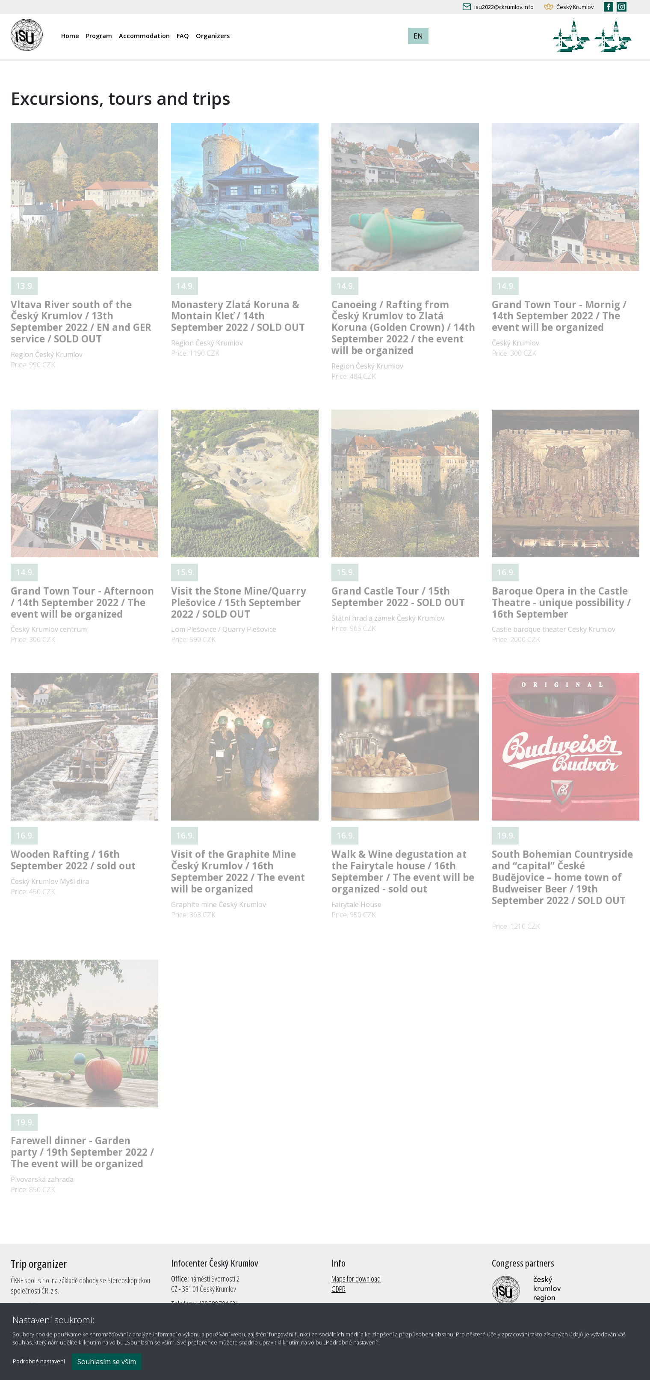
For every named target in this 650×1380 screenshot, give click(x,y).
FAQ (183, 36)
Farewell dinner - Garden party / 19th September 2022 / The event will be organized (82, 1152)
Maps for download (356, 1278)
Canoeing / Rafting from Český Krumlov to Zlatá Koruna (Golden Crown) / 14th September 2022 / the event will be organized (403, 327)
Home (70, 36)
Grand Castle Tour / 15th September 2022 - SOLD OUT (398, 596)
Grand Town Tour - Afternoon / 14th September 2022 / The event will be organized (82, 602)
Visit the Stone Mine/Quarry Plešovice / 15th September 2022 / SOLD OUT (238, 602)
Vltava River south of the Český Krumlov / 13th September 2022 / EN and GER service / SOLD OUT (81, 322)
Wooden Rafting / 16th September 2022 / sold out (73, 860)
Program (99, 36)
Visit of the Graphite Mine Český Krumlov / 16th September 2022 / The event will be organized (238, 871)
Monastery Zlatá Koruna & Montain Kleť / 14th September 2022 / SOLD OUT (238, 316)
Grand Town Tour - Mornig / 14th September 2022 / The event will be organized (559, 316)
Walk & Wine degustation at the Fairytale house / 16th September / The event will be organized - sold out (402, 871)
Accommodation (144, 36)
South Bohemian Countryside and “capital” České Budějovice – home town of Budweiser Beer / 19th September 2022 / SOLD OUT (562, 877)
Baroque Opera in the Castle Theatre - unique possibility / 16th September (561, 602)
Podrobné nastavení (39, 1362)
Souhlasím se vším (106, 1362)
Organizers (213, 36)
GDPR (338, 1289)
